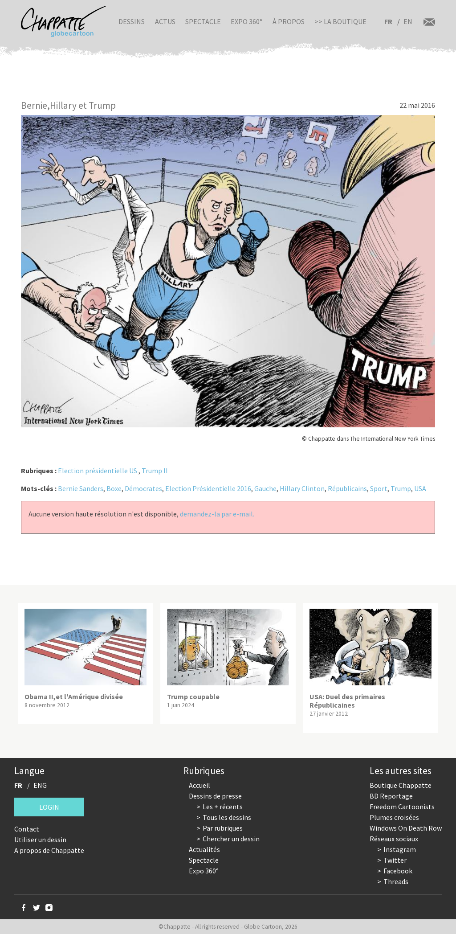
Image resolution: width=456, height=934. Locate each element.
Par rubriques (223, 827)
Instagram (399, 849)
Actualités (204, 849)
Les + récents (223, 806)
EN (407, 21)
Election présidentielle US (97, 470)
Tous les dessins (227, 817)
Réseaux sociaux (394, 838)
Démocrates (143, 488)
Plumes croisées (394, 817)
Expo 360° (246, 21)
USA (420, 488)
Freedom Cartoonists (402, 806)
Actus (165, 21)
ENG (40, 785)
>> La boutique (340, 21)
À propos (289, 21)
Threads (395, 881)
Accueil (199, 785)
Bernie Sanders (80, 488)
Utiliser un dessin (40, 839)
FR (388, 21)
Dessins (131, 21)
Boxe (114, 488)
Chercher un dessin (231, 838)
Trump (401, 488)
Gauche (265, 488)
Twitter (395, 860)
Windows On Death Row (406, 827)
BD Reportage (391, 795)
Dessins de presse (215, 795)
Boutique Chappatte (401, 785)
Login (49, 807)
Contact (26, 828)
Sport (378, 488)
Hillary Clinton (302, 488)
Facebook (397, 870)
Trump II (155, 470)
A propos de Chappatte (49, 850)
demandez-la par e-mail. (217, 513)
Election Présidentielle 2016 (208, 488)
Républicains (347, 488)
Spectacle (203, 21)
